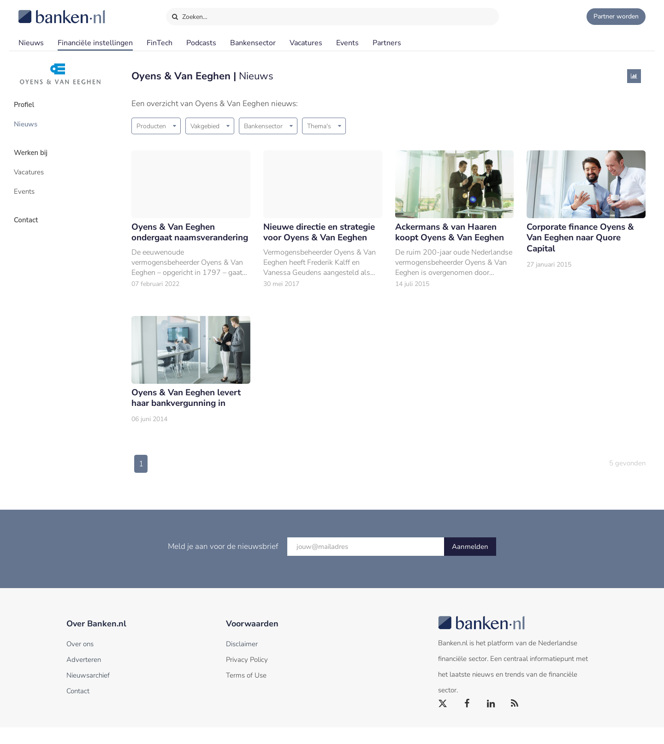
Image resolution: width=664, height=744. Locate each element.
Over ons (80, 660)
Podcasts (201, 43)
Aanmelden (470, 563)
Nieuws (31, 43)
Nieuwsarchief (88, 691)
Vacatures (306, 43)
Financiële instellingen (95, 43)
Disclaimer (242, 660)
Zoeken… (189, 14)
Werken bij (35, 148)
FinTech (159, 43)
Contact (30, 209)
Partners (387, 43)
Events (347, 43)
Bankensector (253, 43)
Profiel (29, 103)
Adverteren (83, 676)
